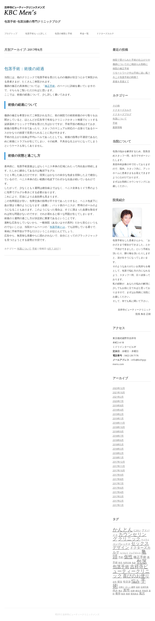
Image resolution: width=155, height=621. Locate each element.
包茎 (141, 561)
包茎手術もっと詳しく (36, 33)
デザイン (121, 547)
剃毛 (120, 562)
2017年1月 (118, 505)
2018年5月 (118, 444)
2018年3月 (118, 448)
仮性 (128, 556)
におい (137, 530)
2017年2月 (118, 500)
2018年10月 (119, 427)
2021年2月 (118, 396)
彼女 (119, 581)
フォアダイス (135, 552)
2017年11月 (119, 466)
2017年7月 (118, 483)
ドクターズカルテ (105, 33)
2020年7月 (118, 401)
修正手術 (50, 86)
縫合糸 (138, 590)
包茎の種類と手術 (63, 33)
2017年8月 (118, 479)
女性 (115, 582)
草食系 (145, 590)
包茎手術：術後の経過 (24, 68)
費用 (117, 593)
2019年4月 (118, 409)
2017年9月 (118, 474)
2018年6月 (118, 440)
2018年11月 (119, 422)
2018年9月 (118, 431)
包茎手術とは (57, 227)
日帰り (122, 587)
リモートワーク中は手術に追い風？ (131, 72)
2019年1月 (118, 418)
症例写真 (145, 587)
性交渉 (127, 581)
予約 (120, 557)
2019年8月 (118, 405)
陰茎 (123, 593)
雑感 (128, 593)
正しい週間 (130, 587)
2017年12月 (119, 461)
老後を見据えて (121, 81)
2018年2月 (118, 453)
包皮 (134, 562)
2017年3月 (118, 496)
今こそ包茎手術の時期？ (125, 77)
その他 (116, 105)
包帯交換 (127, 562)
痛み (120, 590)
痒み (115, 590)
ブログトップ (10, 33)
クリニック (129, 539)
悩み (135, 581)
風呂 (142, 593)
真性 (126, 590)
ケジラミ (145, 539)
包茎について (24, 248)
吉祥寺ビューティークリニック (131, 571)
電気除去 (134, 593)
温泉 (138, 587)
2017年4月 (118, 492)
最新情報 (117, 127)
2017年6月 (118, 487)
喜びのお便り (136, 576)
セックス (140, 543)
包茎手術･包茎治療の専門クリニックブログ (32, 21)
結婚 (133, 590)
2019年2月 (118, 414)
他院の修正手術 (121, 68)
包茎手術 (121, 566)
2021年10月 (119, 392)
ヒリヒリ (124, 552)
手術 (34, 248)
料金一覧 (84, 33)
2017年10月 (119, 470)
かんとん (123, 529)
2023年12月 (119, 388)
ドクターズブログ (122, 114)
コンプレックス (121, 544)
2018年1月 (118, 457)
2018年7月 (118, 435)
